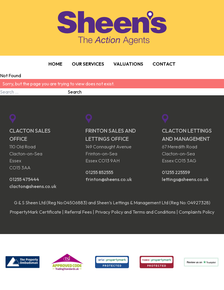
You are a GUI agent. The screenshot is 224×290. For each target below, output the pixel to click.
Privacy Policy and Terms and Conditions (135, 212)
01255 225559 (176, 172)
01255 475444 (24, 179)
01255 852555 (99, 172)
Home (55, 64)
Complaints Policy (196, 212)
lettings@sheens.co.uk (185, 179)
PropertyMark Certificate (35, 212)
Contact (164, 64)
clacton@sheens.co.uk (32, 186)
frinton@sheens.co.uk (108, 179)
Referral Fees (78, 212)
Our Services (88, 64)
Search (75, 92)
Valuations (128, 64)
